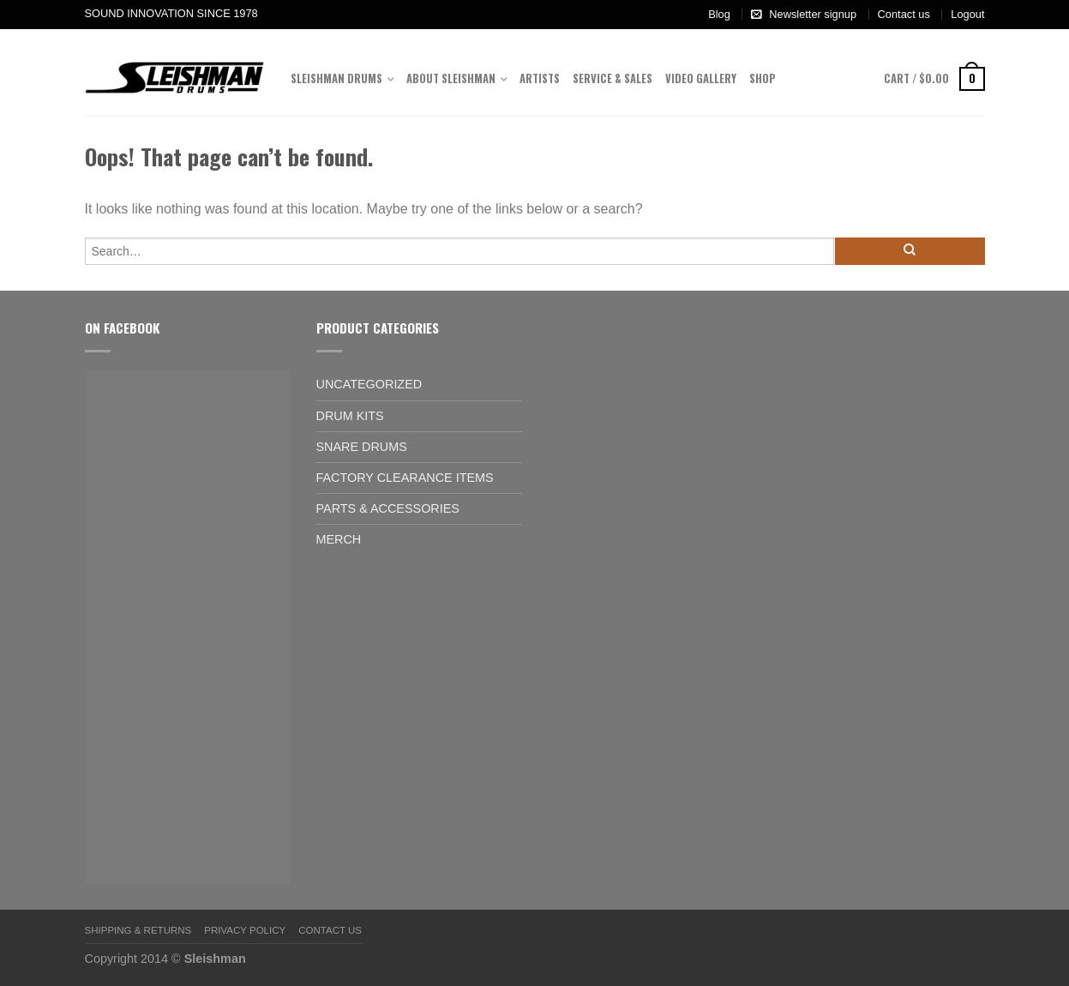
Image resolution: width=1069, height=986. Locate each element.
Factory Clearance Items (405, 477)
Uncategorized (369, 384)
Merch (339, 539)
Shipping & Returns (138, 930)
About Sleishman (450, 78)
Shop (762, 78)
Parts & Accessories (387, 508)
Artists (539, 78)
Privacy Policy (244, 930)
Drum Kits (350, 416)
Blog (719, 14)
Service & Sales (612, 78)
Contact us (904, 14)
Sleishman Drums (336, 78)
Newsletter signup (812, 14)
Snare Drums (361, 447)
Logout (967, 14)
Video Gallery (700, 78)
